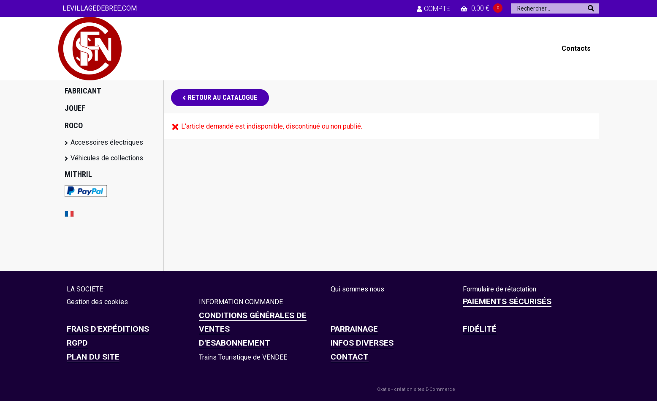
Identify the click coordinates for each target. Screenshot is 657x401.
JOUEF (75, 108)
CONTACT (350, 357)
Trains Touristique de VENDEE (243, 357)
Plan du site (93, 357)
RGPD (77, 343)
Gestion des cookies (97, 302)
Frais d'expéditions (108, 329)
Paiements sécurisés (507, 301)
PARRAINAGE (354, 329)
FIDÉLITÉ (480, 329)
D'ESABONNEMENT (234, 343)
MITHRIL (78, 174)
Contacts (576, 48)
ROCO (74, 125)
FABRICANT (83, 90)
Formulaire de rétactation (499, 289)
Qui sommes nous (357, 289)
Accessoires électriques (107, 142)
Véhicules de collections (107, 158)
